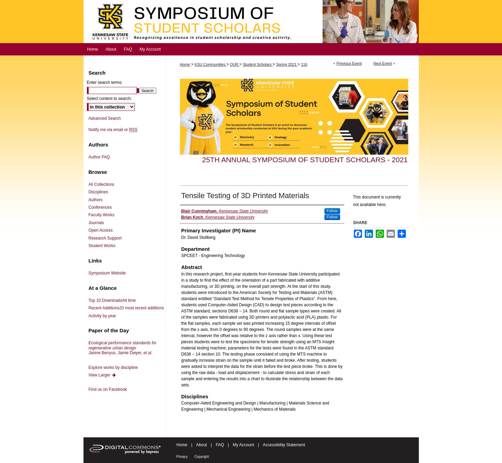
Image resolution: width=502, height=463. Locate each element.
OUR (235, 64)
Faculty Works (102, 215)
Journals (96, 222)
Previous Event (349, 63)
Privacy (182, 457)
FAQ (220, 444)
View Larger (103, 375)
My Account (243, 444)
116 (304, 64)
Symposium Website (107, 273)
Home (185, 64)
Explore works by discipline (113, 367)
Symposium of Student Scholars (251, 21)
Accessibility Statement (284, 444)
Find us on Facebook (108, 389)
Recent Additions (126, 308)
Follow (332, 211)
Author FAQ (99, 157)
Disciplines (98, 192)
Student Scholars (258, 64)
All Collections (101, 184)
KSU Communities (211, 64)
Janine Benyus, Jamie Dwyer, (123, 347)
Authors (96, 199)
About (201, 444)
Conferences (100, 207)
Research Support (105, 238)
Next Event (382, 63)
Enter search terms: (105, 82)
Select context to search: (109, 98)
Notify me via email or (113, 129)
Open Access (101, 230)
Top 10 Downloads (112, 300)
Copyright (201, 457)
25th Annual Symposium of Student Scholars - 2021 (305, 160)
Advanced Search (105, 118)
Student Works (102, 245)
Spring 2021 (286, 64)
